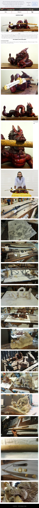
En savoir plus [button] (18, 6)
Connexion (15, 506)
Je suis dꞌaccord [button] (34, 4)
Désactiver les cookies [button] (29, 4)
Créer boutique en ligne (22, 506)
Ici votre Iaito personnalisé (5, 40)
